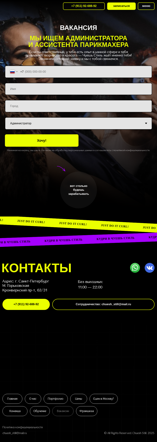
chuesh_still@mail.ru (14, 433)
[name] (78, 89)
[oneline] (78, 106)
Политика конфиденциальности (22, 427)
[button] (146, 6)
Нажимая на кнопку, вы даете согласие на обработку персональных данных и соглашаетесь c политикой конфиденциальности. (78, 150)
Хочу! (41, 140)
